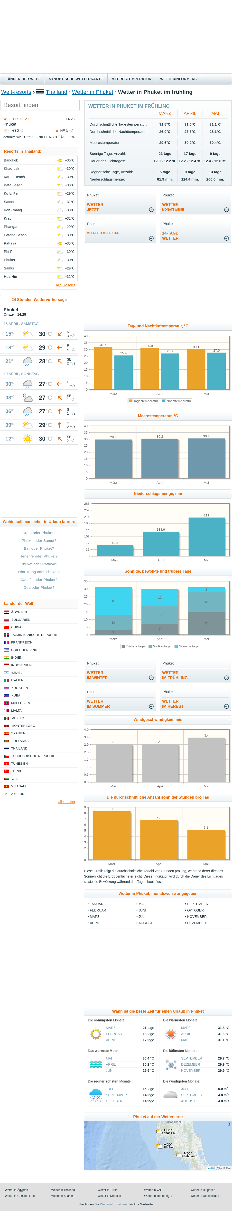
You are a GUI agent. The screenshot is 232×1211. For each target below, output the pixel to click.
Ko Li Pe (11, 193)
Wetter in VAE (153, 1190)
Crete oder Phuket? (39, 533)
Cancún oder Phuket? (38, 580)
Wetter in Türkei (108, 1190)
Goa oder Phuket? (39, 587)
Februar (98, 910)
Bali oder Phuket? (39, 548)
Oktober (195, 910)
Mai (215, 113)
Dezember (196, 923)
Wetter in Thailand (63, 1190)
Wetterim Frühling (175, 675)
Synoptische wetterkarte (76, 79)
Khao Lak (11, 169)
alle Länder (66, 802)
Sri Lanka (20, 741)
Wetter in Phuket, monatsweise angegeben (158, 893)
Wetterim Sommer (98, 703)
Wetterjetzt (95, 207)
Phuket (9, 260)
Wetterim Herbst (173, 703)
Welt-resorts (16, 92)
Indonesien (21, 665)
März (165, 113)
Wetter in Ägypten (16, 1190)
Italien (17, 680)
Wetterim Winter (97, 675)
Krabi (8, 218)
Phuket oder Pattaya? (39, 564)
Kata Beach (13, 185)
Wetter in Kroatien (109, 1196)
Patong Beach (15, 235)
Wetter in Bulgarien (202, 1190)
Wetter (173, 207)
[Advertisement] (116, 36)
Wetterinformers (178, 79)
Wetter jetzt (16, 119)
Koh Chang (13, 210)
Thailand (56, 92)
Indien (16, 657)
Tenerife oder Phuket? (38, 556)
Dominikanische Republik (34, 635)
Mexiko (17, 718)
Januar (96, 904)
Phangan (11, 227)
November (197, 917)
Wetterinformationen (114, 1204)
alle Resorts (65, 285)
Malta (16, 710)
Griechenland (24, 650)
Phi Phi (10, 252)
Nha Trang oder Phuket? (39, 572)
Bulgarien (20, 620)
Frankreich (22, 642)
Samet (9, 202)
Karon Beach (14, 177)
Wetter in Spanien (62, 1196)
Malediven (20, 703)
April (190, 113)
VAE (14, 779)
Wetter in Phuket (92, 92)
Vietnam (18, 786)
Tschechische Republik (32, 756)
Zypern (18, 794)
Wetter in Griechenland (20, 1196)
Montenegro (23, 726)
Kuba (15, 695)
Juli (142, 917)
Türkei (17, 771)
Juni (142, 910)
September (197, 904)
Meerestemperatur (131, 79)
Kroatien (19, 688)
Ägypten (19, 612)
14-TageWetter (170, 235)
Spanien (18, 733)
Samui (9, 268)
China (16, 627)
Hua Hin (10, 277)
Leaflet (211, 1168)
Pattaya (10, 243)
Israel (16, 673)
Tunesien (19, 763)
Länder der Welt (23, 79)
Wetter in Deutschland (204, 1196)
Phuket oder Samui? (39, 540)
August (146, 923)
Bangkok (11, 160)
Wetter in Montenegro (158, 1196)
